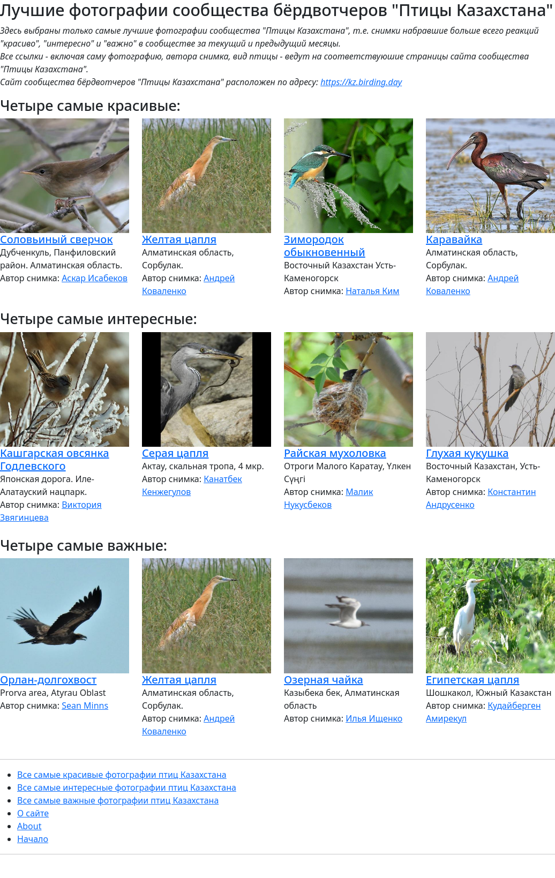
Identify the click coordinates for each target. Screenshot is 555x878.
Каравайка (454, 239)
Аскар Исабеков (95, 278)
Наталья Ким (372, 291)
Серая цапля (175, 453)
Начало (32, 839)
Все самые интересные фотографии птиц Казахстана (126, 787)
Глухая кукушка (467, 453)
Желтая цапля (179, 239)
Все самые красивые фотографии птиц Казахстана (122, 775)
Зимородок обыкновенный (324, 245)
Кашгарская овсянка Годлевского (54, 459)
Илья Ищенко (374, 718)
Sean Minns (85, 705)
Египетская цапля (472, 679)
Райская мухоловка (335, 453)
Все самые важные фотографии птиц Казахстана (118, 800)
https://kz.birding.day (361, 82)
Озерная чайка (323, 679)
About (29, 826)
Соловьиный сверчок (56, 239)
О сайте (33, 813)
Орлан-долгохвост (48, 679)
